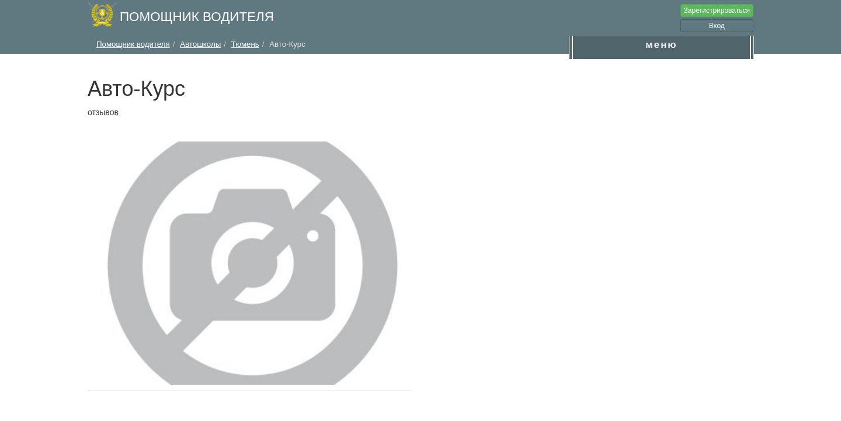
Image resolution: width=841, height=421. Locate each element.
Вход (717, 26)
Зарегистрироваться (717, 10)
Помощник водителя (197, 16)
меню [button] (661, 44)
